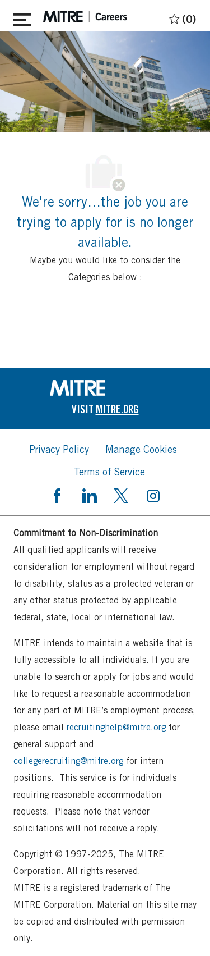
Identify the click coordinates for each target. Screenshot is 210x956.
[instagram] (153, 494)
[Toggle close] (22, 17)
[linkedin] (89, 494)
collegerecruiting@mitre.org (68, 761)
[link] (105, 388)
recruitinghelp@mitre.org (116, 727)
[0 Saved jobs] (181, 17)
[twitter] (121, 494)
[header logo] (85, 16)
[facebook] (57, 494)
